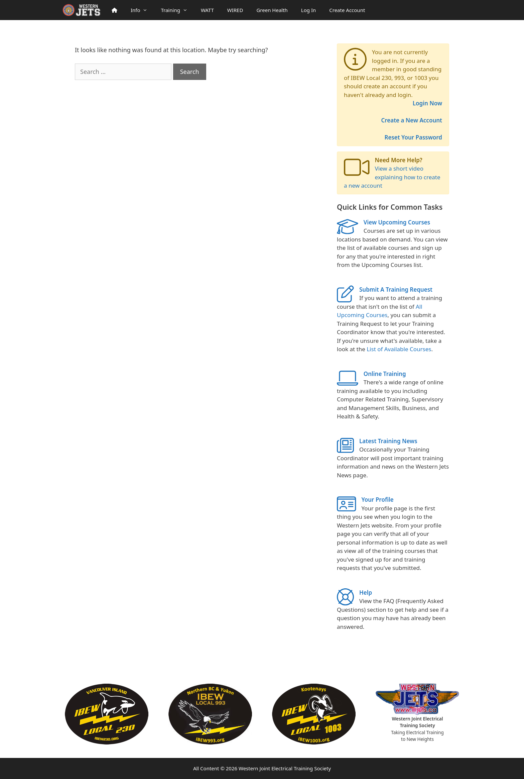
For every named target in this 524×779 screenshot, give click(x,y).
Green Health (271, 10)
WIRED (235, 10)
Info (142, 10)
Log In (308, 10)
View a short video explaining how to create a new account (392, 177)
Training (177, 10)
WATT (207, 10)
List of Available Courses (399, 349)
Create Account (347, 10)
